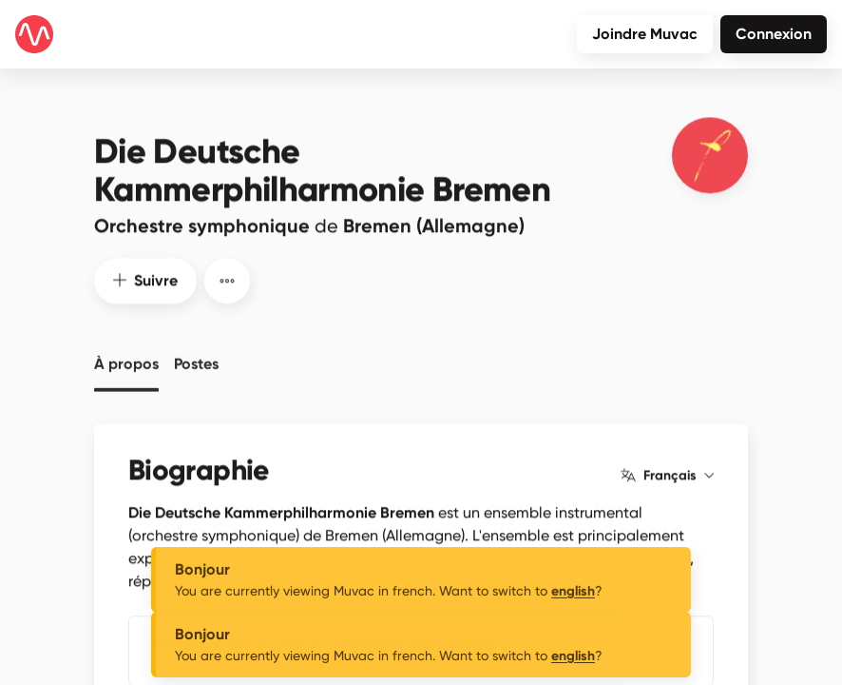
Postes (196, 357)
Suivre (145, 275)
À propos (126, 357)
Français (667, 471)
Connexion (774, 34)
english (573, 609)
